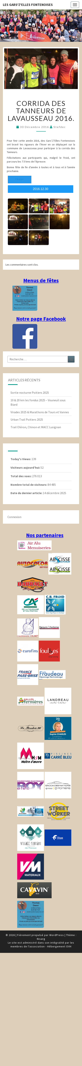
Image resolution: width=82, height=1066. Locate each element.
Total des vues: (21, 476)
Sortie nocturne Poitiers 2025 (30, 392)
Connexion (14, 517)
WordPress (56, 935)
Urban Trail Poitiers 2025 (27, 419)
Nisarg (41, 939)
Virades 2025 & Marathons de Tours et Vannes (40, 412)
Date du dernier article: (27, 493)
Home (19, 179)
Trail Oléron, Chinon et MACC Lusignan (36, 427)
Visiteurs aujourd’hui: (26, 467)
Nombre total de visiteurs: (29, 484)
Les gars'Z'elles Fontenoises (28, 4)
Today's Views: (21, 459)
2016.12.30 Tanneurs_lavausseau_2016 (40, 190)
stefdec (60, 127)
